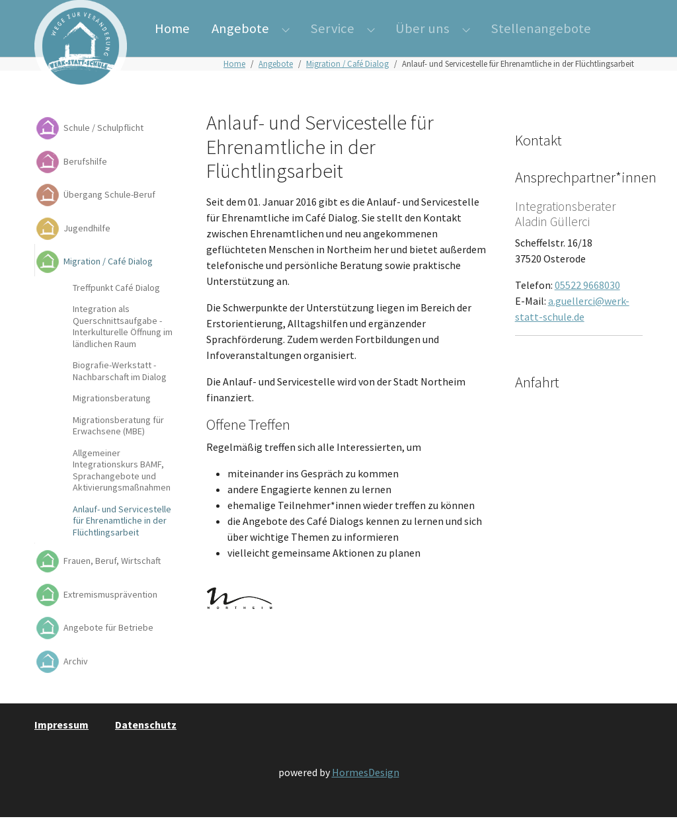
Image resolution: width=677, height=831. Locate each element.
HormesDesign (365, 786)
